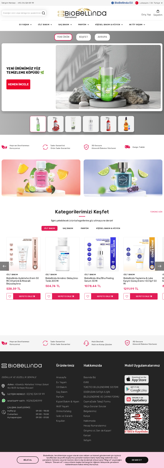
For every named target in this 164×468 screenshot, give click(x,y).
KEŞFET (83, 37)
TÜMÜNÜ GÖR (156, 212)
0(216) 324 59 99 (36, 394)
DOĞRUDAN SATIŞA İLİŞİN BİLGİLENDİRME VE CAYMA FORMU (101, 394)
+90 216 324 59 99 (26, 3)
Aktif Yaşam (62, 406)
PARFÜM (83, 24)
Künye (87, 416)
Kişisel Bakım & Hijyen (67, 401)
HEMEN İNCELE (18, 84)
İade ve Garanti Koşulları (64, 418)
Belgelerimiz (90, 411)
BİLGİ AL (28, 460)
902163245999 (34, 400)
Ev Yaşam (61, 382)
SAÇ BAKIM (65, 24)
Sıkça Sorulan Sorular (95, 406)
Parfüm (60, 396)
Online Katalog (63, 411)
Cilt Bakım (61, 387)
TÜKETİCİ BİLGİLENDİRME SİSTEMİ (101, 387)
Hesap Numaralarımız (95, 425)
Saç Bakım (61, 392)
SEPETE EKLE (27, 296)
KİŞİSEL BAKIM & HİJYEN (109, 24)
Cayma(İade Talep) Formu (97, 401)
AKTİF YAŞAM (137, 24)
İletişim (87, 440)
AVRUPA (102, 37)
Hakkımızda (89, 421)
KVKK (86, 382)
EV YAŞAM (25, 24)
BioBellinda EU (122, 2)
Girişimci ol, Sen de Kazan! (97, 430)
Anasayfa (61, 377)
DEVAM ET (137, 460)
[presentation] (4, 266)
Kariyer (87, 435)
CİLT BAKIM (45, 24)
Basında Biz (90, 377)
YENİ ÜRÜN (63, 37)
